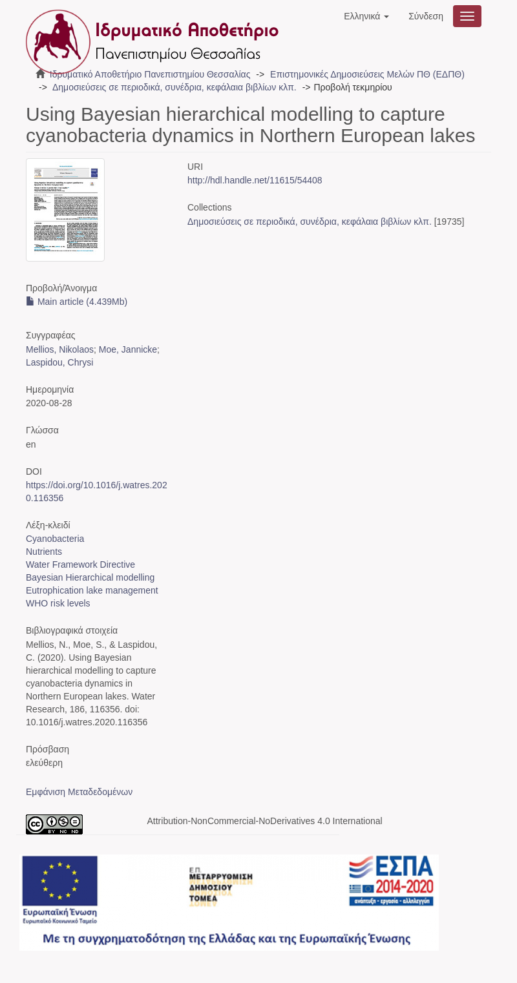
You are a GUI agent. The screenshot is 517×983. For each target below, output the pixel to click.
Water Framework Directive (80, 564)
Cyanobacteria (55, 538)
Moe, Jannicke (128, 349)
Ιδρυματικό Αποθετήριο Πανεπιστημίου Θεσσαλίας (150, 74)
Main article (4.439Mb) (76, 301)
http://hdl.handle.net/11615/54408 (254, 180)
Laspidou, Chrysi (59, 362)
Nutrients (44, 551)
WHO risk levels (58, 603)
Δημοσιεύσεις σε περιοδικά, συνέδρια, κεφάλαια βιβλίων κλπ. (174, 87)
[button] (366, 16)
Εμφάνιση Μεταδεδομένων (79, 792)
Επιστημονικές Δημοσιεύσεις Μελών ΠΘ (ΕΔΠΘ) (367, 74)
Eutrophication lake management (92, 590)
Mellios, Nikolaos (60, 349)
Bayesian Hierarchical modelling (90, 577)
